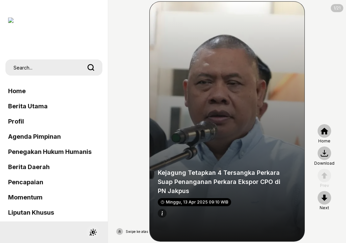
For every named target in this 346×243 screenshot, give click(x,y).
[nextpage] (324, 156)
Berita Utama (28, 106)
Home (17, 90)
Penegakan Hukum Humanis (50, 151)
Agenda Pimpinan (34, 136)
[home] (324, 134)
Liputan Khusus (31, 212)
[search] (90, 67)
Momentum (25, 197)
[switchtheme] (93, 232)
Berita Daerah (29, 166)
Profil (16, 121)
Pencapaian (25, 182)
